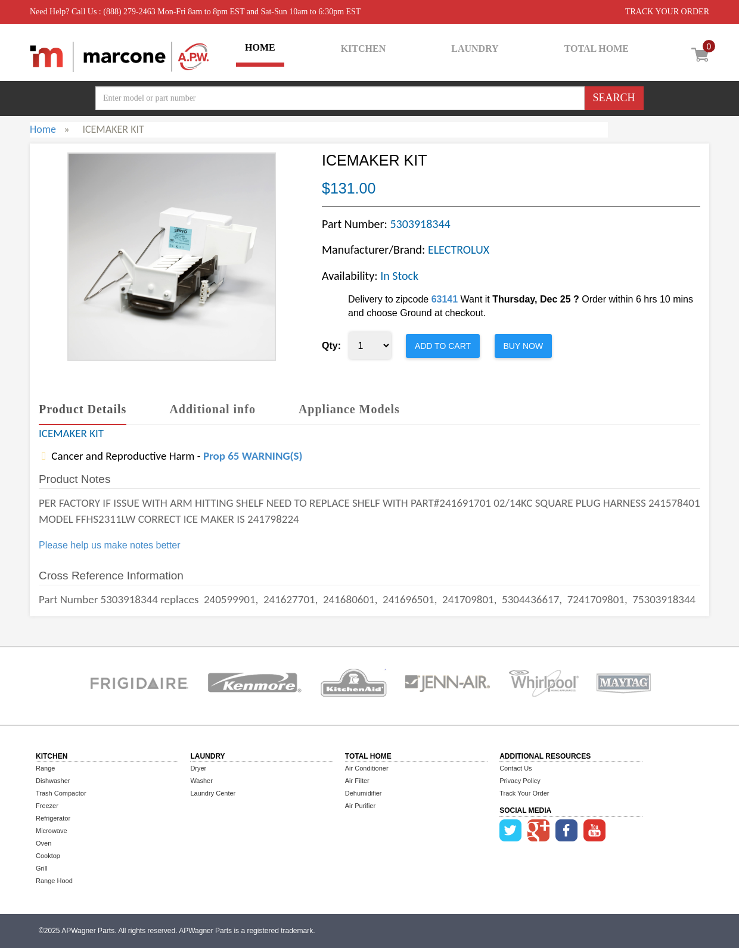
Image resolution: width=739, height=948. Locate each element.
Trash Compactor (61, 793)
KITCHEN (363, 48)
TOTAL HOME (596, 48)
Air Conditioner (367, 768)
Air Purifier (360, 805)
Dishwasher (53, 780)
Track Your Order (524, 793)
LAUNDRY (474, 48)
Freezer (47, 805)
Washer (201, 780)
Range (45, 768)
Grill (42, 868)
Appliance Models (349, 409)
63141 (444, 299)
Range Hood (54, 880)
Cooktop (48, 855)
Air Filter (357, 780)
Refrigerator (53, 818)
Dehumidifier (363, 793)
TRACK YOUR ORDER (667, 11)
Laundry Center (212, 793)
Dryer (198, 768)
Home (43, 129)
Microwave (51, 830)
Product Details (82, 409)
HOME (260, 47)
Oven (43, 843)
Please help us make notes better (109, 545)
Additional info (212, 409)
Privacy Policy (519, 780)
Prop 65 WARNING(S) (252, 456)
